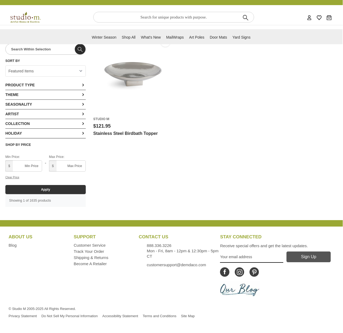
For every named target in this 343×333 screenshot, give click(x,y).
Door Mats (218, 37)
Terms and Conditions (159, 316)
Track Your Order (89, 251)
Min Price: (12, 157)
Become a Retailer (90, 263)
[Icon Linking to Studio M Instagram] (239, 272)
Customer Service (90, 245)
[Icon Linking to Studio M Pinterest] (254, 272)
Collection (45, 123)
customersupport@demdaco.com (176, 264)
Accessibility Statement (120, 316)
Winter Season (104, 37)
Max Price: (57, 157)
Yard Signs (241, 37)
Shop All (128, 37)
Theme (45, 94)
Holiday (45, 133)
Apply (45, 189)
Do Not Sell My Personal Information (70, 316)
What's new (151, 37)
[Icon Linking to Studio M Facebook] (224, 272)
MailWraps (175, 37)
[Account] (309, 17)
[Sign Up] (308, 256)
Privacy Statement (23, 316)
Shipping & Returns (91, 257)
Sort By (12, 61)
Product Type (45, 85)
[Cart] (329, 17)
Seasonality (45, 104)
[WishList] (319, 17)
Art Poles (196, 37)
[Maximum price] (67, 166)
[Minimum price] (23, 166)
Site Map (188, 316)
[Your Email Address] (251, 257)
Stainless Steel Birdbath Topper (125, 133)
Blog (13, 245)
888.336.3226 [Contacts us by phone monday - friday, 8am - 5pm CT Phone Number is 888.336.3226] (159, 245)
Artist (45, 114)
